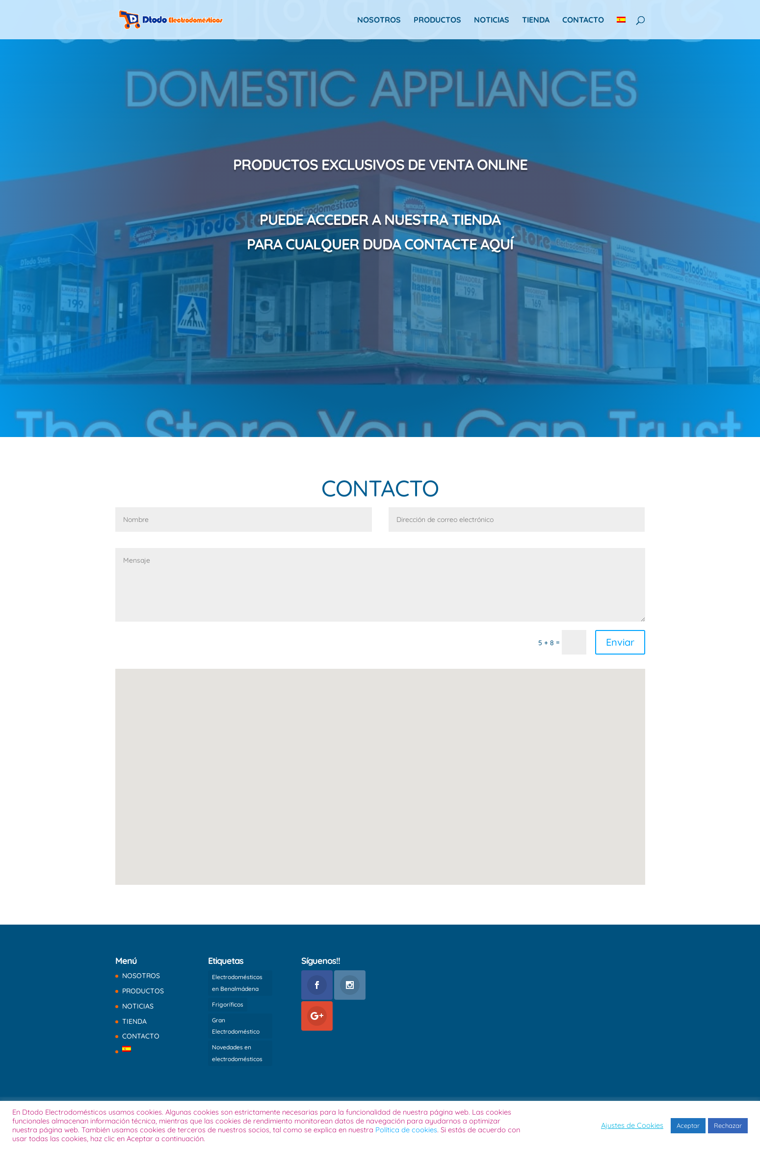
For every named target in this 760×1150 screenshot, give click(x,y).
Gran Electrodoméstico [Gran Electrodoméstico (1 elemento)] (236, 1026)
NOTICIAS (491, 20)
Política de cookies (406, 1129)
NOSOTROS (379, 20)
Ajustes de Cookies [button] (632, 1125)
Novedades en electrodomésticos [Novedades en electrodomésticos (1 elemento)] (237, 1053)
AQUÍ (496, 244)
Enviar (620, 642)
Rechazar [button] (728, 1125)
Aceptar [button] (688, 1125)
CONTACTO (583, 20)
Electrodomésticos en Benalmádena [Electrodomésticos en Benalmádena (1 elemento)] (237, 982)
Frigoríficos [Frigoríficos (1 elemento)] (227, 1004)
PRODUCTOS (437, 20)
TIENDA (536, 20)
